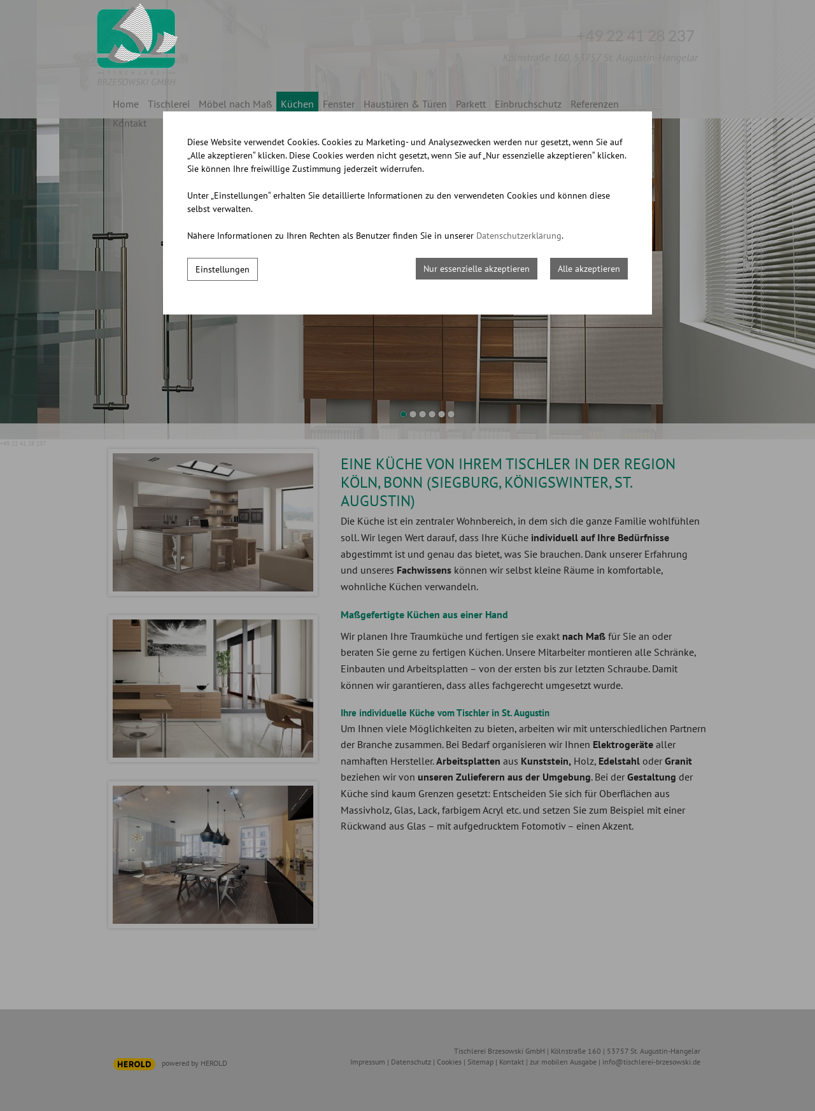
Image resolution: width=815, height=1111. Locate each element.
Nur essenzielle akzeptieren (476, 268)
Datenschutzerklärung (519, 235)
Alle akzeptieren (589, 268)
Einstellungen (222, 269)
